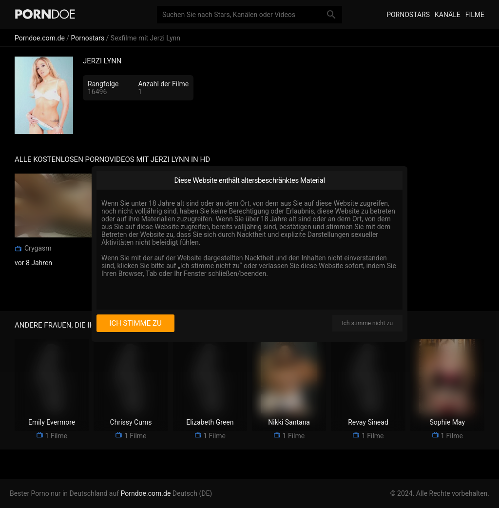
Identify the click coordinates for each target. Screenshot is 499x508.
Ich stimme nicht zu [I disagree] (367, 323)
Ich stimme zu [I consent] (135, 323)
